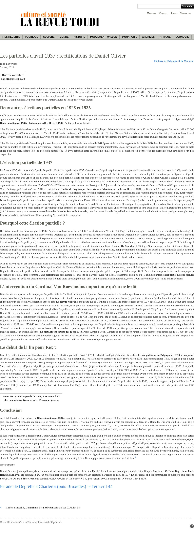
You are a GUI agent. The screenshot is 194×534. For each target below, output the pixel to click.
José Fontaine (8, 64)
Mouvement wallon (103, 36)
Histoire (79, 36)
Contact (163, 13)
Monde (64, 36)
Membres (151, 13)
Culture (48, 36)
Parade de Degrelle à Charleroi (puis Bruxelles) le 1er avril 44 (56, 486)
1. (1, 507)
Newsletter (186, 13)
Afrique (165, 36)
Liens (173, 13)
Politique (31, 36)
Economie (182, 36)
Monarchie (129, 36)
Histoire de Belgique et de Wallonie (174, 60)
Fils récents (11, 36)
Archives (148, 36)
